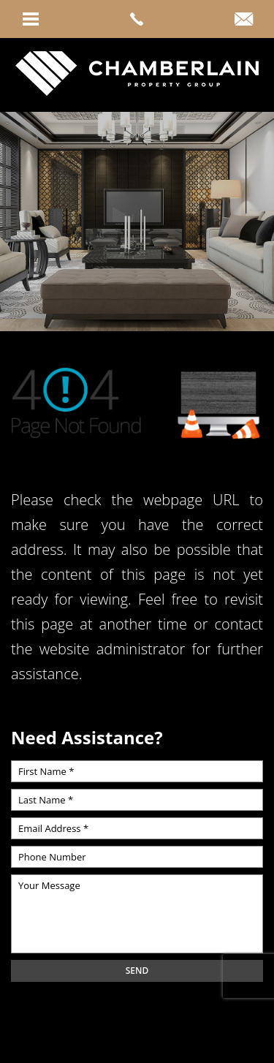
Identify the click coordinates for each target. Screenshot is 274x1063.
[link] (137, 19)
